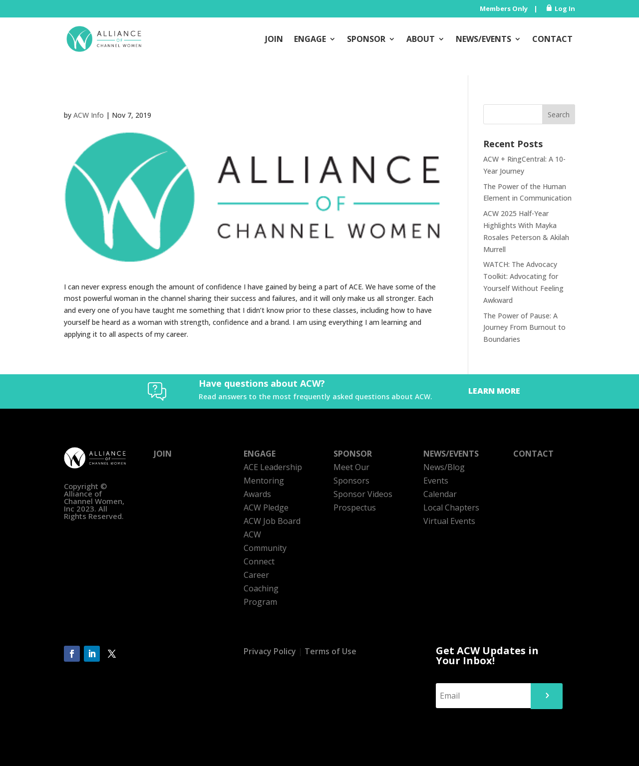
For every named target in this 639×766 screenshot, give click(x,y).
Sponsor (366, 38)
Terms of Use (330, 651)
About (420, 38)
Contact (552, 38)
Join (274, 38)
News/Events (483, 38)
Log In (565, 8)
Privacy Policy (270, 651)
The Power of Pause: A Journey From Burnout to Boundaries (524, 327)
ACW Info (88, 115)
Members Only (504, 8)
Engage (310, 38)
